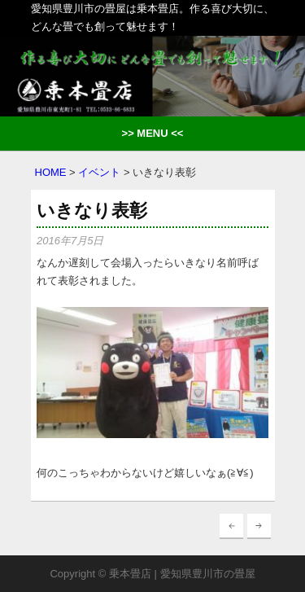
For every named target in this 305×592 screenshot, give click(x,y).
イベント (99, 172)
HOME (51, 172)
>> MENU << (153, 133)
